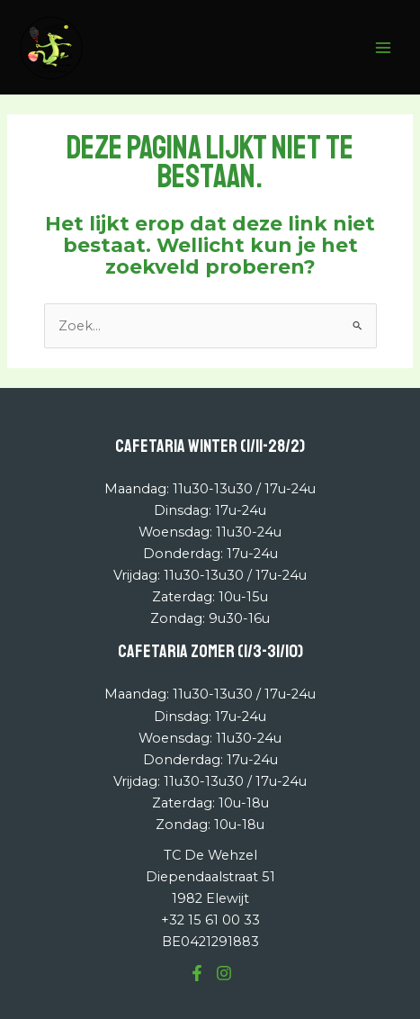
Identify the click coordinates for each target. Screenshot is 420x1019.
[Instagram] (224, 973)
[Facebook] (197, 973)
